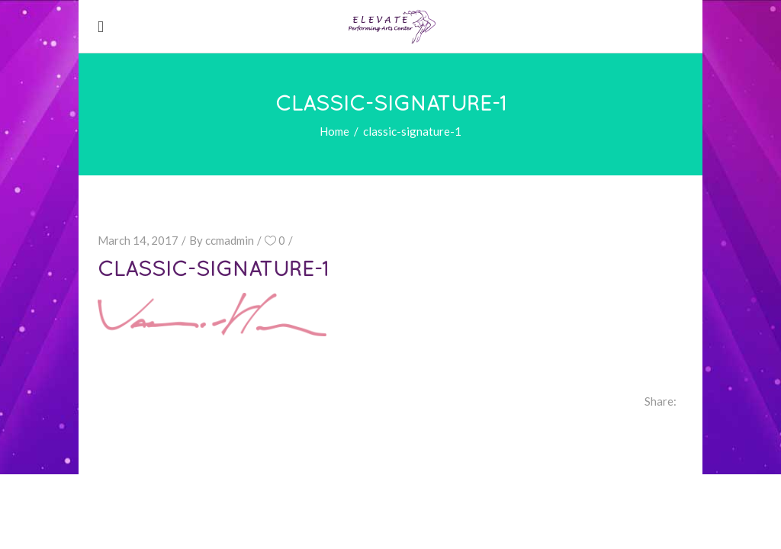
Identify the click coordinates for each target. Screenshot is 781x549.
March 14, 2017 (138, 240)
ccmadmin (229, 240)
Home (334, 131)
